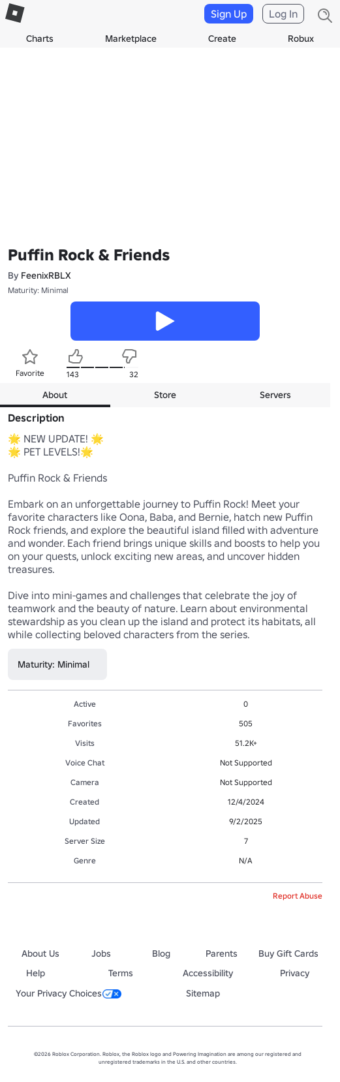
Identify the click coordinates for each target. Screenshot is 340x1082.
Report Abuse (297, 896)
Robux (301, 38)
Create (222, 38)
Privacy (294, 973)
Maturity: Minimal (38, 290)
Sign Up (229, 13)
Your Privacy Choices (68, 993)
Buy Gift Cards (288, 953)
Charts (40, 38)
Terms (120, 973)
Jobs (101, 953)
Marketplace (131, 38)
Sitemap (203, 993)
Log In (283, 13)
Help (35, 973)
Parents (222, 953)
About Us (40, 953)
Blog (161, 953)
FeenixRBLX (46, 275)
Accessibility (208, 973)
